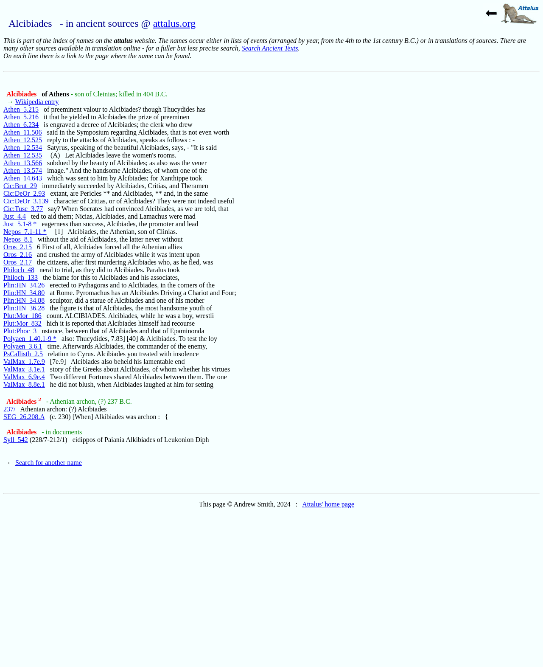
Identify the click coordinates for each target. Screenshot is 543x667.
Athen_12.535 (22, 155)
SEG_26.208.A (24, 416)
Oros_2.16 (17, 254)
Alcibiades (22, 94)
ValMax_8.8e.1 (24, 384)
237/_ (11, 409)
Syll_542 (15, 439)
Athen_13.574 (22, 170)
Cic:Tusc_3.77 (23, 208)
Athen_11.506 (22, 132)
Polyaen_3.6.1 (22, 346)
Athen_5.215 (21, 109)
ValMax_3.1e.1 (24, 369)
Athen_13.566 (22, 162)
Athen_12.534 (22, 147)
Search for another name (48, 462)
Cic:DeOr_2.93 (24, 193)
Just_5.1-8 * (19, 224)
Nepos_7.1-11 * (25, 231)
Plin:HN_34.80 (24, 292)
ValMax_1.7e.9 (24, 361)
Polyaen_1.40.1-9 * (29, 338)
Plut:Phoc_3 (19, 331)
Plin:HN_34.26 (24, 285)
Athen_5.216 (21, 117)
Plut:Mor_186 (22, 315)
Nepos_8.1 (18, 239)
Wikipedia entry (37, 101)
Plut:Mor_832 (22, 323)
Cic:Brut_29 (20, 185)
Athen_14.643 (22, 178)
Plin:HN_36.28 (24, 308)
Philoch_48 (18, 269)
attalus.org (174, 23)
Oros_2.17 (17, 262)
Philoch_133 (20, 277)
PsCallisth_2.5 (23, 353)
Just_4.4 (14, 216)
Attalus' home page (328, 504)
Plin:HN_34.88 (24, 300)
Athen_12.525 (22, 140)
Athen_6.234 (21, 124)
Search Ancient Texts (270, 48)
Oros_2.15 (17, 246)
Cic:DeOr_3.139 (25, 201)
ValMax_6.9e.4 (24, 376)
